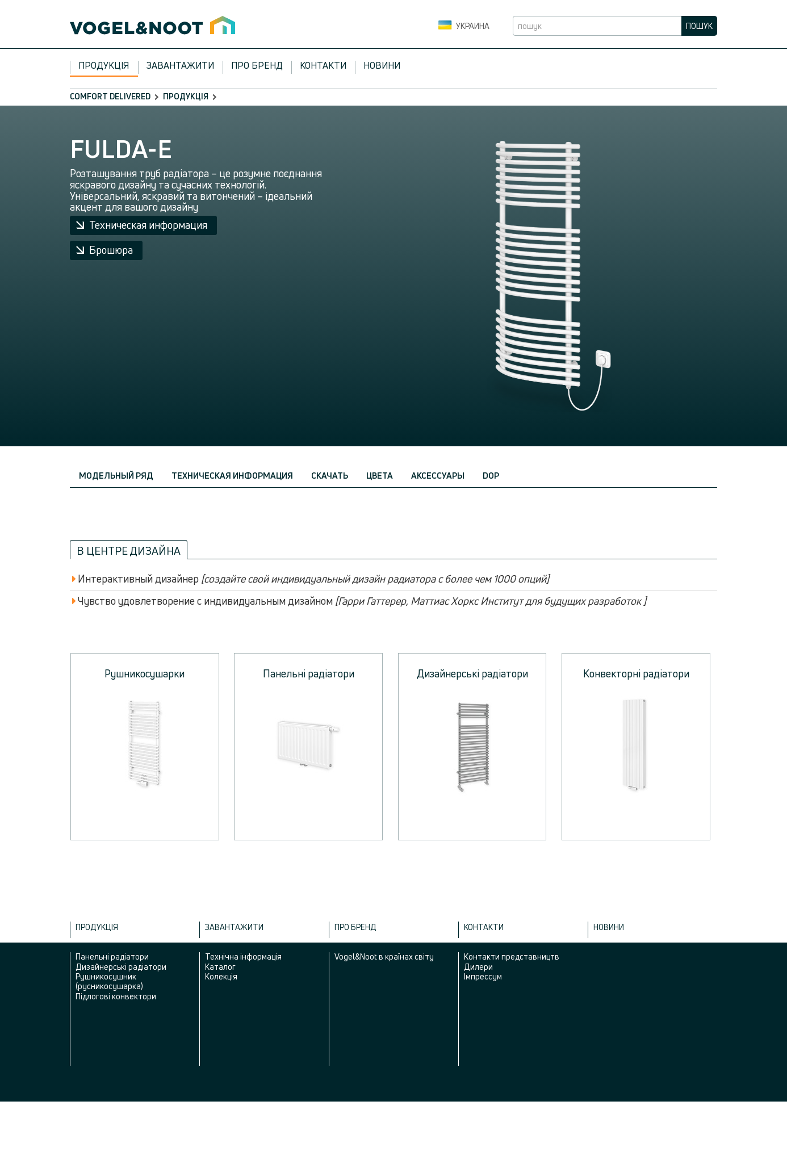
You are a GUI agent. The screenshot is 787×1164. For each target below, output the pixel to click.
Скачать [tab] (329, 475)
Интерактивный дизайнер (313, 579)
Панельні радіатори (308, 673)
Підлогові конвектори (116, 996)
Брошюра (111, 250)
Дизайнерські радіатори (472, 673)
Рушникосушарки (144, 673)
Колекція (221, 976)
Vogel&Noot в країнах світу (384, 956)
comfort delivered (110, 96)
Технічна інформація (243, 956)
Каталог (220, 966)
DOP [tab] (491, 475)
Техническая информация (148, 225)
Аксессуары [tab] (437, 475)
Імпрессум (483, 976)
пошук (699, 25)
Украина (463, 26)
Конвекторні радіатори (636, 673)
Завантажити (180, 65)
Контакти (323, 65)
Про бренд (257, 65)
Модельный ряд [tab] (116, 475)
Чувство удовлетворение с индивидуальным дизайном (362, 601)
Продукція (103, 65)
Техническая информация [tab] (232, 475)
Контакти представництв (511, 956)
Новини (381, 65)
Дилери (478, 966)
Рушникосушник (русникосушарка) (109, 981)
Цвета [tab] (379, 475)
